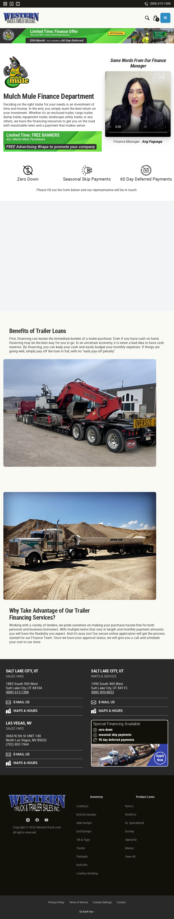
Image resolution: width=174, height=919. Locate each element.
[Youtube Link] (18, 3)
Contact (121, 902)
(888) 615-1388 (17, 692)
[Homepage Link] (22, 18)
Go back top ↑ (87, 911)
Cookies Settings (102, 902)
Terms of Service (78, 902)
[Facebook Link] (11, 3)
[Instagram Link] (5, 3)
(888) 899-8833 (102, 692)
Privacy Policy (56, 902)
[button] (165, 18)
